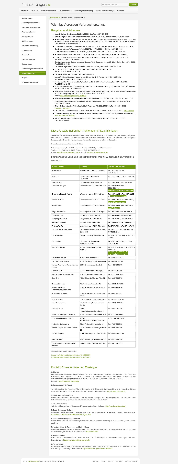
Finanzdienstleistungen (30, 82)
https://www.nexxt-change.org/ (68, 381)
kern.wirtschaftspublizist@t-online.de (73, 96)
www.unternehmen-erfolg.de (65, 115)
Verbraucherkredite (28, 32)
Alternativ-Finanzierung (30, 46)
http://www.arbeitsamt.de (116, 391)
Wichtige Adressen (28, 73)
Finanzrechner (27, 50)
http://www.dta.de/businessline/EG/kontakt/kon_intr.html (71, 415)
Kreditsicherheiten (28, 59)
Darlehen (35, 11)
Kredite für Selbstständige (31, 27)
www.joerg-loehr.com (62, 108)
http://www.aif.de (92, 432)
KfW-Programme (27, 41)
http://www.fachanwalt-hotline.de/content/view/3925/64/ (70, 355)
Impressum (118, 461)
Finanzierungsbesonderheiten (32, 69)
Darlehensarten (27, 18)
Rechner (120, 11)
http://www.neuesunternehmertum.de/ (76, 440)
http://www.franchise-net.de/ (115, 406)
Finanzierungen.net (54, 17)
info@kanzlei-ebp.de (118, 196)
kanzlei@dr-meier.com (116, 202)
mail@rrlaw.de (113, 208)
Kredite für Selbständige (105, 11)
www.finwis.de (129, 111)
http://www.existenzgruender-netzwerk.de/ (97, 448)
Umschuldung (27, 64)
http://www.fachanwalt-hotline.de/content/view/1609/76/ (70, 357)
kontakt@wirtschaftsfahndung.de (68, 152)
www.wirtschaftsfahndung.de (97, 152)
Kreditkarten (26, 55)
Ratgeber (25, 78)
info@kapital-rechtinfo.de (118, 252)
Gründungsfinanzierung (84, 11)
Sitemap (103, 461)
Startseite (25, 11)
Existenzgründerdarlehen (31, 23)
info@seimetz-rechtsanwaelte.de (120, 190)
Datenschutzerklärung (131, 461)
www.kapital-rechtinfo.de (117, 254)
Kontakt (110, 461)
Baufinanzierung (27, 36)
